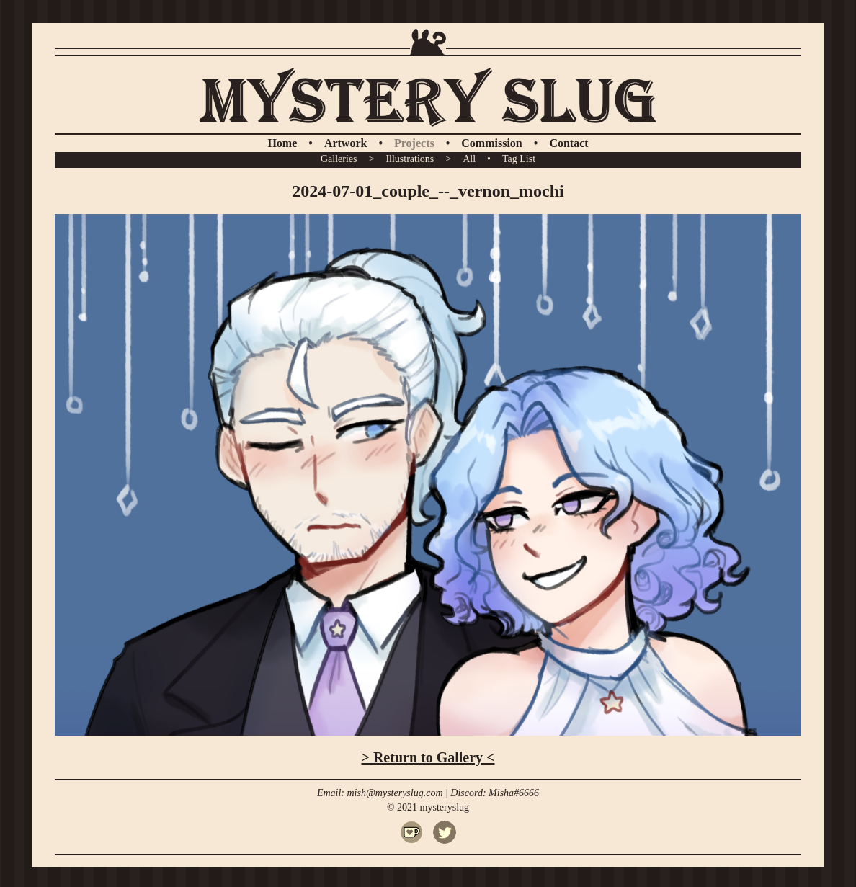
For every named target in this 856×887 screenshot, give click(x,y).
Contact (568, 143)
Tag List (518, 158)
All (469, 158)
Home (282, 143)
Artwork (345, 143)
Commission (491, 143)
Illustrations (409, 158)
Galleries (339, 158)
